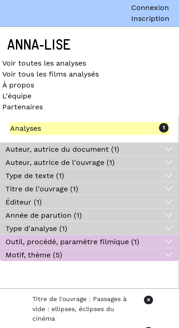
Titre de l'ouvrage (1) (41, 188)
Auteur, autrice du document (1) (62, 149)
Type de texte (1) (34, 175)
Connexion (150, 7)
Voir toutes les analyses (44, 63)
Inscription (150, 18)
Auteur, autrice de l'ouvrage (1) (60, 162)
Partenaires (22, 106)
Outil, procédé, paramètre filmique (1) (72, 241)
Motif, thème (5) (33, 255)
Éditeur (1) (23, 202)
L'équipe (16, 96)
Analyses (25, 128)
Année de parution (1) (43, 215)
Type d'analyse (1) (36, 228)
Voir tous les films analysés (50, 74)
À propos (18, 85)
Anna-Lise (39, 45)
